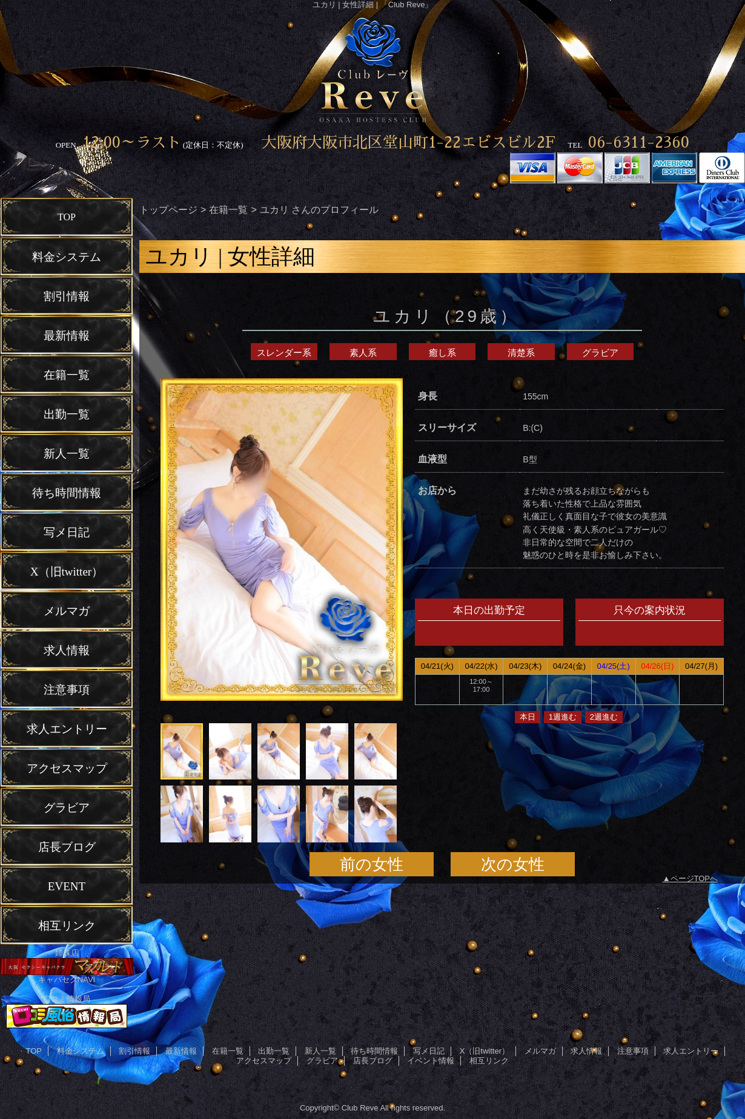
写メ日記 (429, 1050)
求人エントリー (690, 1050)
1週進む (563, 716)
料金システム (80, 1050)
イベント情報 (430, 1060)
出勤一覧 (274, 1050)
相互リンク (489, 1060)
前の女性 (371, 864)
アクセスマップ (263, 1060)
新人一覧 (320, 1050)
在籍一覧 (228, 209)
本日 (527, 716)
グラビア (600, 352)
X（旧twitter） (484, 1050)
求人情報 (586, 1050)
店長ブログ (372, 1060)
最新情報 (181, 1050)
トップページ (168, 209)
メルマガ (540, 1050)
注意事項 (633, 1050)
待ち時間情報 (374, 1050)
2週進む (604, 716)
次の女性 (513, 864)
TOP (67, 217)
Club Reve (360, 1107)
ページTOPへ (694, 878)
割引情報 (134, 1050)
